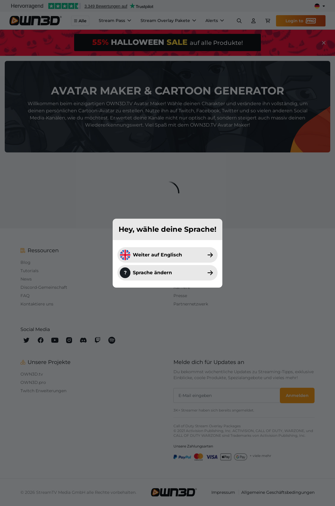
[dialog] (167, 253)
